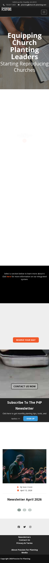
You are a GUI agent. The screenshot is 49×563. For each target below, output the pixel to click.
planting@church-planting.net (33, 5)
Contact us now (24, 386)
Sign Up (30, 418)
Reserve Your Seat (26, 340)
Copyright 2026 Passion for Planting (15, 559)
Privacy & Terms (24, 543)
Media (25, 552)
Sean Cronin (27, 487)
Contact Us (24, 540)
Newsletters (24, 537)
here (9, 276)
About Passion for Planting (24, 549)
